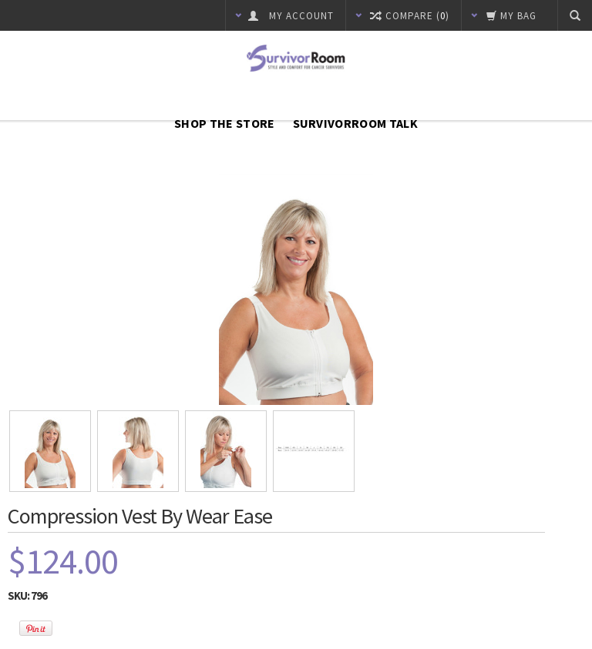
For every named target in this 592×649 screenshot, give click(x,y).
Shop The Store (224, 123)
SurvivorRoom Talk (355, 123)
